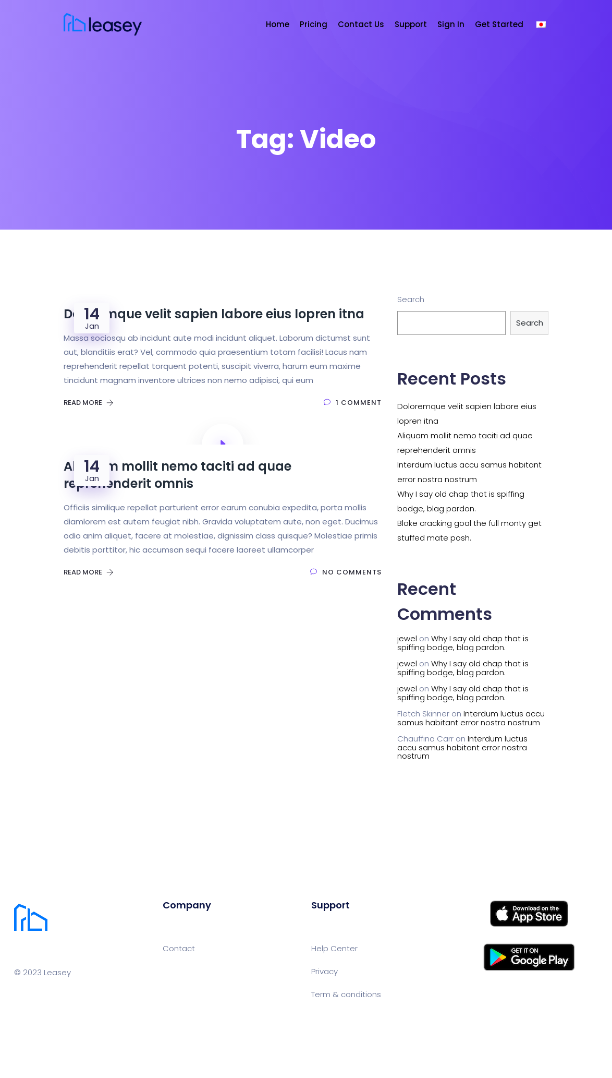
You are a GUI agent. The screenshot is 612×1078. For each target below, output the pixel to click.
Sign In (450, 24)
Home (277, 24)
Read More (89, 403)
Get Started (499, 24)
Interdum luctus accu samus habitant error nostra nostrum (471, 718)
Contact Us (361, 24)
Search (410, 299)
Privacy (324, 971)
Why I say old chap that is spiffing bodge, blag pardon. (463, 643)
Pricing (313, 24)
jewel (407, 638)
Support (411, 24)
